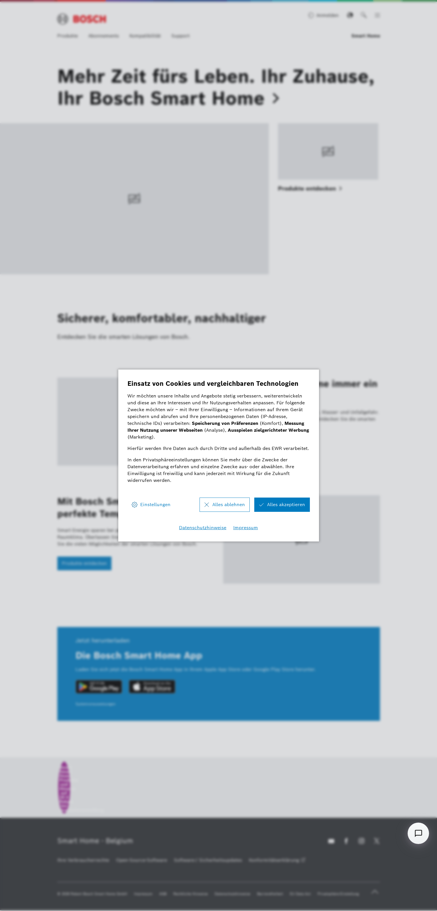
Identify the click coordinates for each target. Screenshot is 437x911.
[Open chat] (418, 833)
